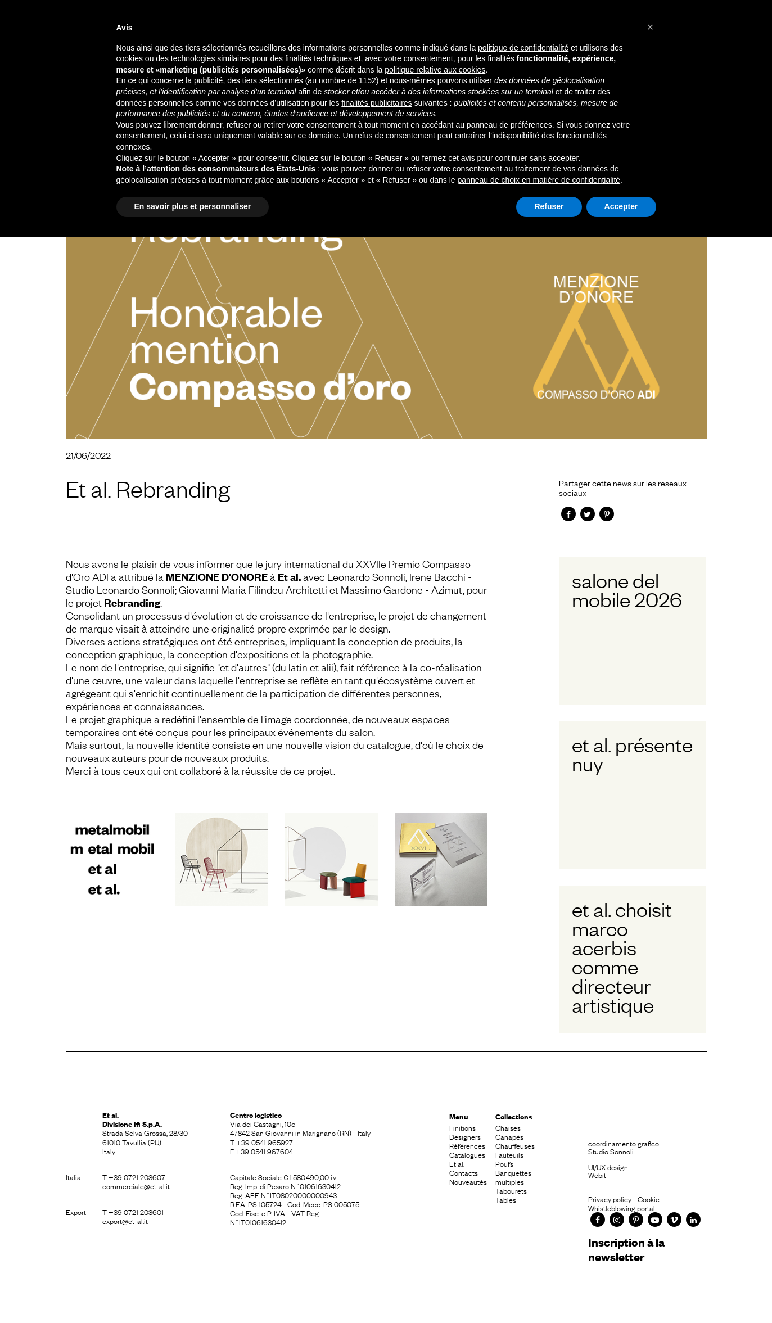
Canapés (509, 1136)
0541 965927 (272, 1142)
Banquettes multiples (513, 1177)
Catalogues (467, 1154)
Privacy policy (609, 1198)
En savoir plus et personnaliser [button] (192, 206)
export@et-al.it (125, 1220)
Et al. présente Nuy (632, 753)
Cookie (649, 1198)
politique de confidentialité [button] (523, 47)
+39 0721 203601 (136, 1211)
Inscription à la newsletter (626, 1249)
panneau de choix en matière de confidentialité (539, 179)
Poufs (504, 1163)
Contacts (463, 1172)
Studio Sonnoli (611, 1151)
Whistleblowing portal (621, 1207)
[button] (651, 27)
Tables (505, 1199)
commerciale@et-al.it (136, 1185)
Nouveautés (468, 1181)
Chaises (508, 1127)
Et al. (456, 1163)
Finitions (462, 1127)
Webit (597, 1174)
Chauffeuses (515, 1145)
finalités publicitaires (376, 102)
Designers (465, 1136)
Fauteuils (509, 1154)
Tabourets (511, 1190)
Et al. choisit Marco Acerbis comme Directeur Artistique (622, 956)
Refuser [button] (548, 206)
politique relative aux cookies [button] (435, 69)
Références (467, 1145)
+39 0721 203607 (137, 1176)
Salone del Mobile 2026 (627, 589)
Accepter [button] (621, 206)
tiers (249, 80)
